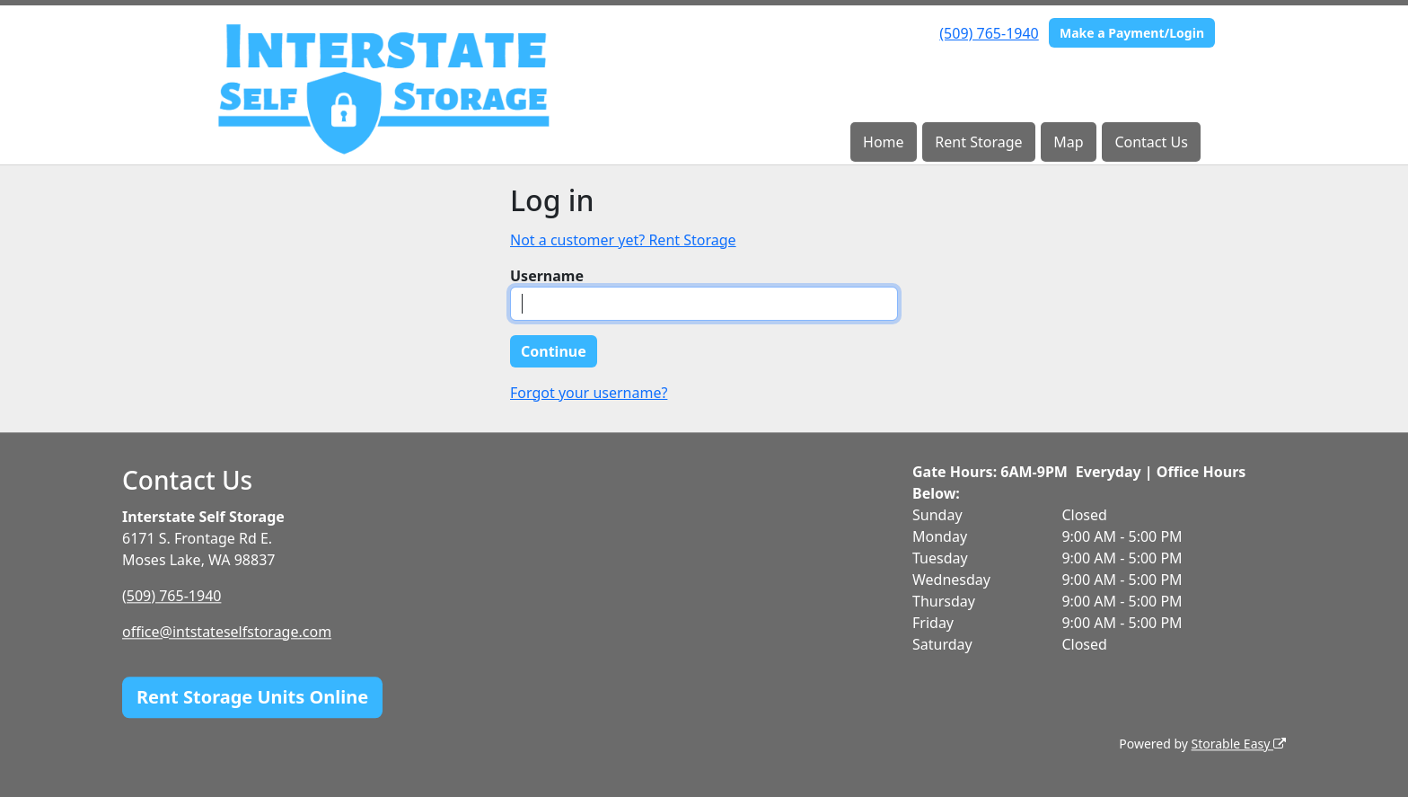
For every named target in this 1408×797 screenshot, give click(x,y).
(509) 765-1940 (988, 33)
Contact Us (1150, 142)
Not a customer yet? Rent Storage (623, 240)
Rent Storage (978, 142)
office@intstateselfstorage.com (226, 632)
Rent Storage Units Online (252, 697)
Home (883, 142)
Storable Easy (1239, 743)
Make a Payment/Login (1132, 32)
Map (1068, 142)
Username (547, 276)
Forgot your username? (588, 393)
